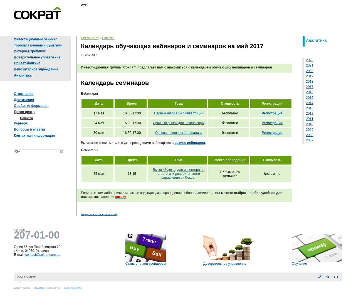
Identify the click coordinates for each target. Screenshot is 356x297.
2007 (309, 140)
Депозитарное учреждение (36, 69)
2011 (309, 119)
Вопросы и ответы (29, 129)
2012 (309, 114)
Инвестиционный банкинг (35, 39)
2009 (309, 130)
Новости (26, 118)
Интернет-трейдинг (30, 51)
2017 (309, 87)
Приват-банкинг (27, 63)
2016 (309, 92)
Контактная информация (34, 136)
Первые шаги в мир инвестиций (178, 113)
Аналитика (23, 75)
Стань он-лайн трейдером (145, 264)
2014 (309, 103)
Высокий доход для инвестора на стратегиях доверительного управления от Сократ (179, 174)
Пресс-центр (24, 112)
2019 (309, 76)
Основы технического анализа (178, 133)
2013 (309, 108)
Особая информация (31, 106)
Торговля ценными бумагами (38, 45)
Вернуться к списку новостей (99, 214)
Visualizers (39, 287)
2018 (309, 82)
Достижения (24, 100)
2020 (309, 71)
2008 (309, 135)
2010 (309, 124)
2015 (309, 98)
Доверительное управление (37, 57)
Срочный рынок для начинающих (178, 123)
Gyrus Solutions (73, 287)
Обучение (299, 264)
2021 (309, 65)
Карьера (21, 123)
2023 (309, 60)
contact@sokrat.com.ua (42, 255)
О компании (24, 94)
